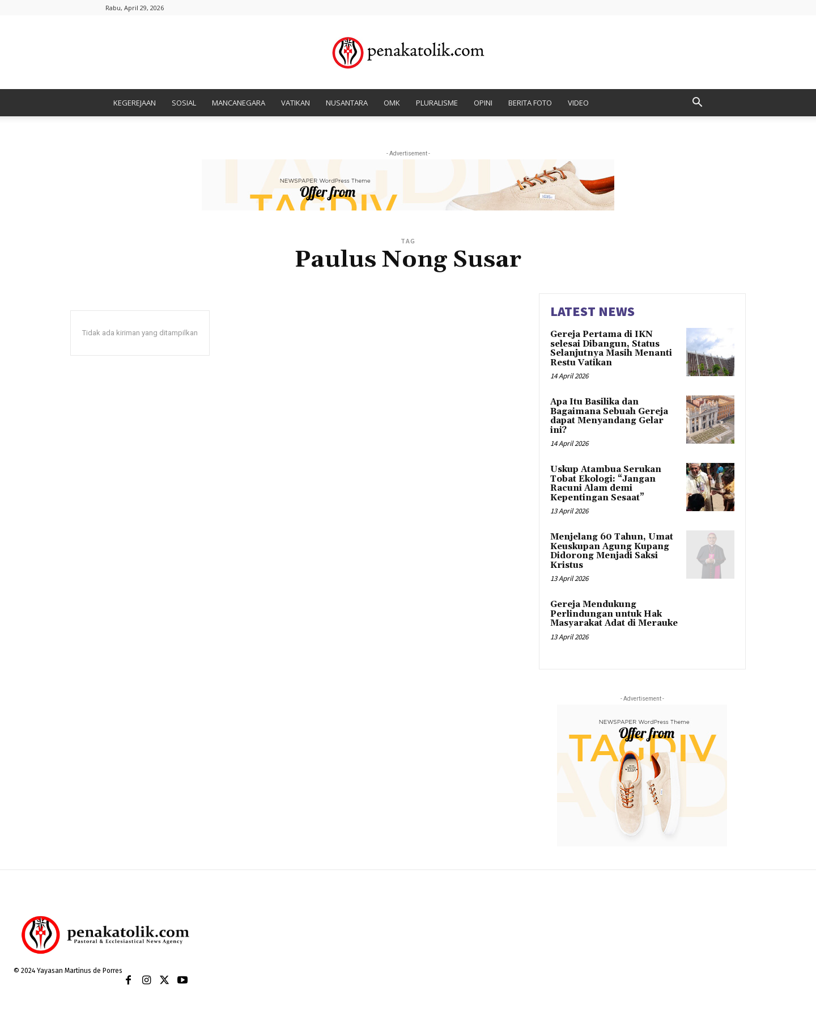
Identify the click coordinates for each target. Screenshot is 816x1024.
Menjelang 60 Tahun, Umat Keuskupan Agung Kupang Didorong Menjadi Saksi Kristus (611, 551)
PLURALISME (437, 103)
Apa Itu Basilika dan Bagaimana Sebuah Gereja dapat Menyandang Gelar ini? (609, 416)
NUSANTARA (347, 103)
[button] (697, 103)
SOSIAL (184, 103)
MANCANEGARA (238, 103)
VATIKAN (295, 103)
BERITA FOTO (530, 103)
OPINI (483, 103)
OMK (392, 103)
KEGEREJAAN (134, 103)
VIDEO (578, 103)
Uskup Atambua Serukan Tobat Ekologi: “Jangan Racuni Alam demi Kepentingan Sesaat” (605, 483)
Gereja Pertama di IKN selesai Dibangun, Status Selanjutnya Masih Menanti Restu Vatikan (611, 348)
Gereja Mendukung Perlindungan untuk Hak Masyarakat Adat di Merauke (614, 614)
